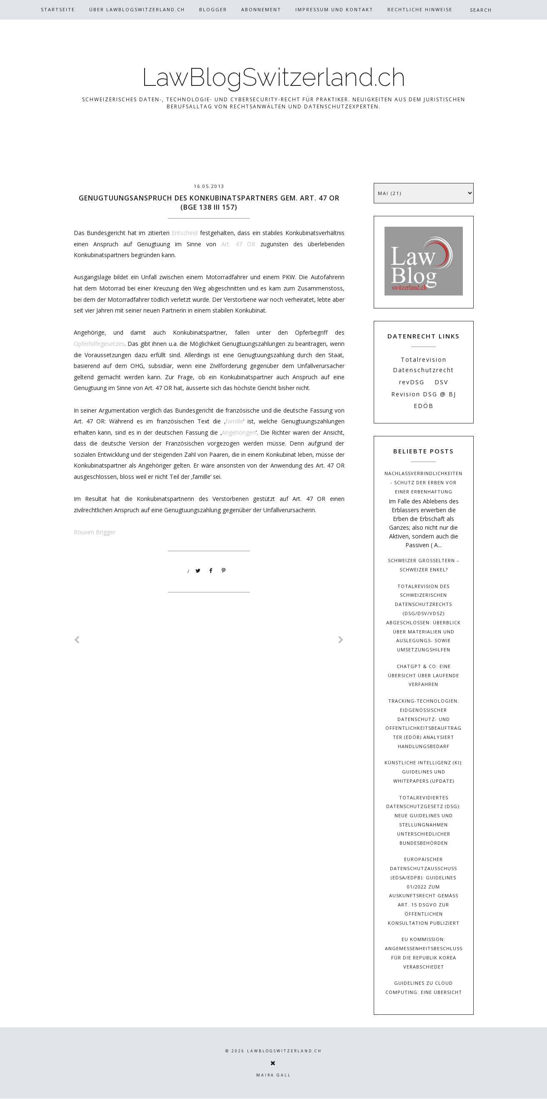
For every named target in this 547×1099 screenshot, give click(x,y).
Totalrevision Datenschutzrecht (423, 364)
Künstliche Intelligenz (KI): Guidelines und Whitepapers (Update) (424, 771)
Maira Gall (273, 1075)
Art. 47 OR (238, 244)
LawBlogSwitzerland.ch (274, 77)
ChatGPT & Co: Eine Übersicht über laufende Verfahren (423, 675)
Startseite (58, 9)
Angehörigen (239, 432)
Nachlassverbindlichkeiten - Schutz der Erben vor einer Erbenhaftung (423, 482)
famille (234, 421)
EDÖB (424, 406)
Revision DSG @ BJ (423, 394)
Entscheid (184, 233)
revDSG (412, 382)
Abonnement (261, 9)
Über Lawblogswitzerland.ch (137, 9)
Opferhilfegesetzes (99, 344)
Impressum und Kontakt (334, 9)
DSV (441, 382)
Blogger (213, 9)
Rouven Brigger (94, 532)
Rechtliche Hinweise (419, 9)
